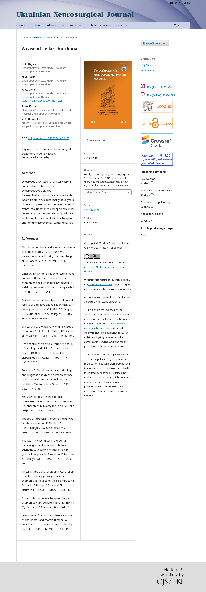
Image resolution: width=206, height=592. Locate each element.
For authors (77, 25)
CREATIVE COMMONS (100, 284)
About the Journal (100, 25)
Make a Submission (154, 43)
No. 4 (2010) (53, 37)
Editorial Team (55, 25)
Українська (147, 70)
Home (25, 37)
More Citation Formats (99, 192)
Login (187, 2)
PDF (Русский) (97, 140)
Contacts (121, 25)
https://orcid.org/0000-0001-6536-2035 (42, 100)
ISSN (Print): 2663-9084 (159, 87)
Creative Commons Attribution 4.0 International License (105, 267)
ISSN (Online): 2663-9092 (160, 95)
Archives (36, 25)
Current (20, 25)
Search (181, 25)
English (145, 65)
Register (175, 2)
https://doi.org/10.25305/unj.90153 (48, 138)
